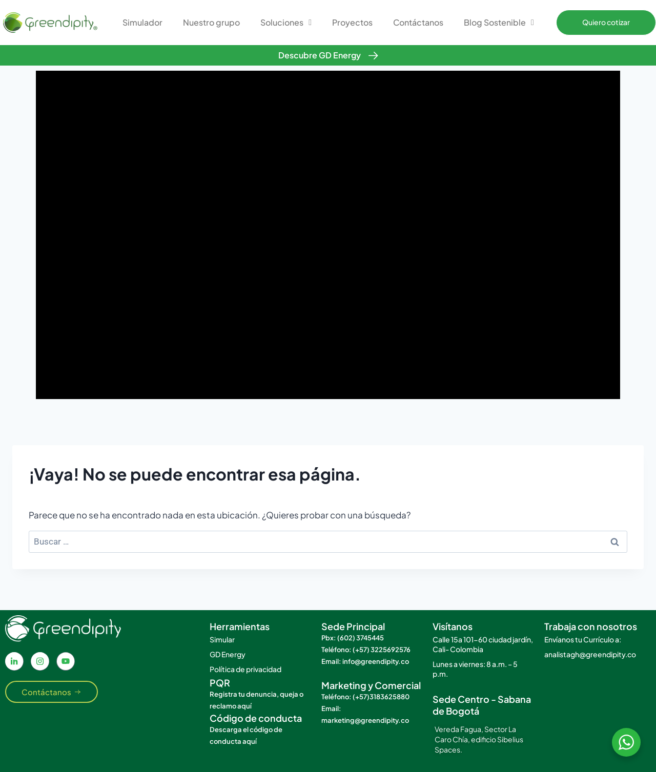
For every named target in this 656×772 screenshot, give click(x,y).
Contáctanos (418, 22)
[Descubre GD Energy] (373, 55)
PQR (220, 682)
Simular (222, 639)
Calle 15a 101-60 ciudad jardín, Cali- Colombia (483, 644)
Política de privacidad (245, 669)
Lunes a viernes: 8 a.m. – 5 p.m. (475, 668)
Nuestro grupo (211, 22)
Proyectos (352, 22)
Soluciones (286, 22)
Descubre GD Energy (319, 55)
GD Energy (227, 654)
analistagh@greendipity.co (590, 654)
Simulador (142, 22)
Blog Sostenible (499, 22)
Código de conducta (256, 718)
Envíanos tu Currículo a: (582, 639)
